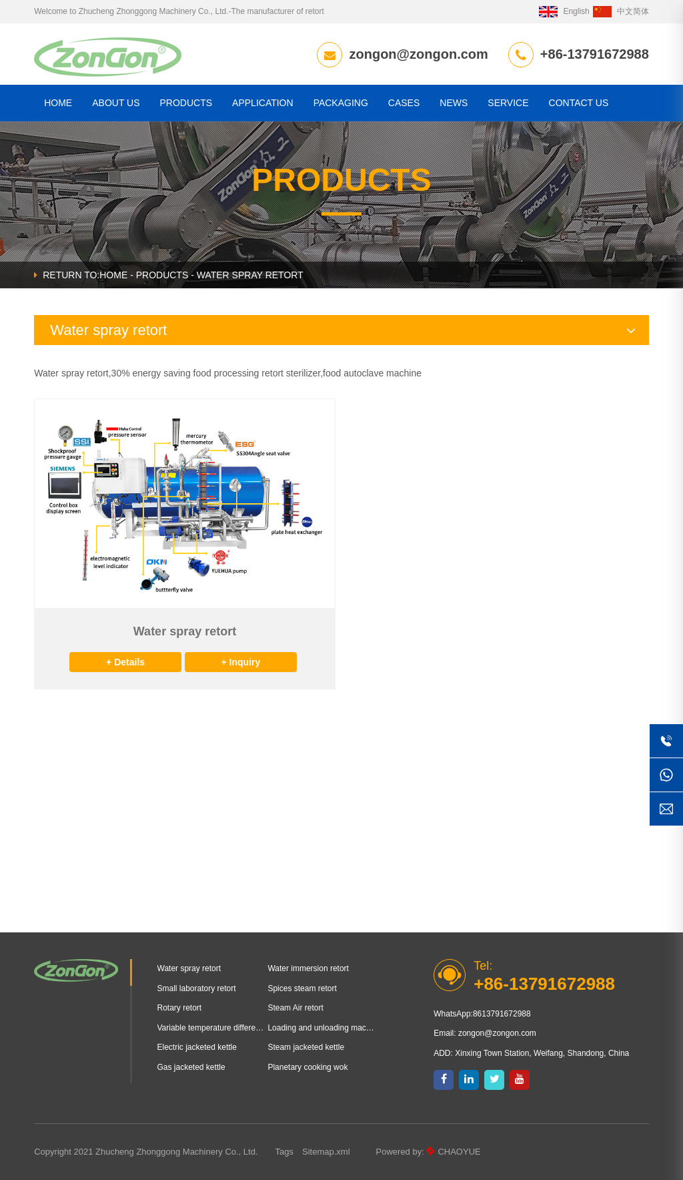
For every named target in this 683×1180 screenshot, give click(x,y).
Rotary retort (179, 1007)
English (564, 11)
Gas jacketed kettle (191, 1067)
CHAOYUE (459, 1152)
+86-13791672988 (594, 54)
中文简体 (621, 11)
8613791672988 (502, 1013)
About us (115, 102)
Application (262, 102)
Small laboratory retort (196, 988)
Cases (404, 102)
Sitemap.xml (326, 1152)
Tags (284, 1152)
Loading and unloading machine (322, 1027)
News (454, 102)
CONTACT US (579, 102)
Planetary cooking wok (307, 1067)
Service (508, 102)
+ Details (125, 662)
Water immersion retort (308, 968)
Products (186, 102)
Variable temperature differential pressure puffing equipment (212, 1027)
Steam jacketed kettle (305, 1047)
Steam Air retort (295, 1007)
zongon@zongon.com (418, 54)
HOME (58, 102)
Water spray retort (189, 968)
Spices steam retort (301, 988)
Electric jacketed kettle (197, 1047)
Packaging (340, 102)
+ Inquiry (241, 662)
